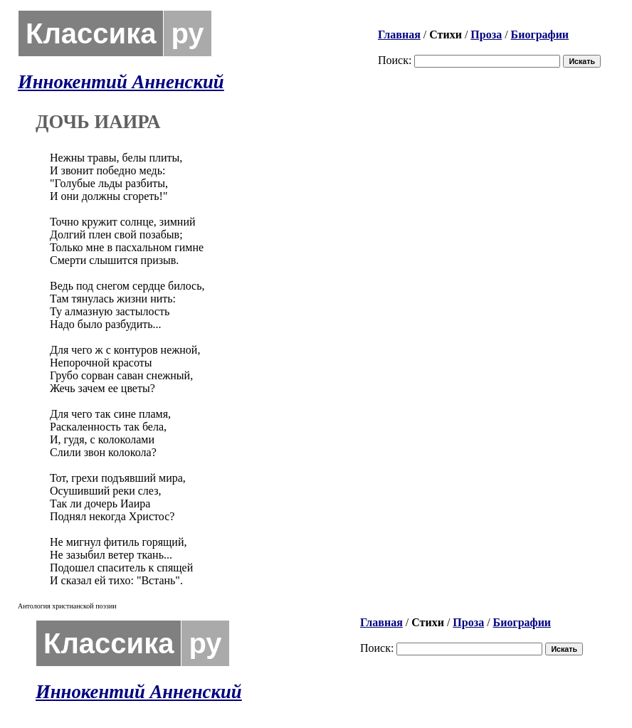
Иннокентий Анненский (121, 82)
